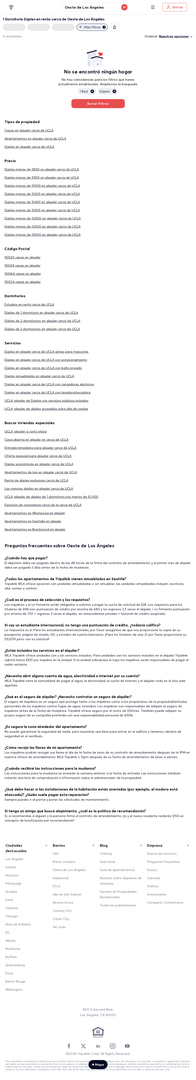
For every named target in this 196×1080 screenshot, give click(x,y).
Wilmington (14, 990)
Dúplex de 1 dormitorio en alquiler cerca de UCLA (41, 313)
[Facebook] (69, 1046)
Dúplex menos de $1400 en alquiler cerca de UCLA (42, 202)
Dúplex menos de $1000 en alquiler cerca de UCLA (42, 186)
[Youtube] (127, 1046)
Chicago (11, 916)
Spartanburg (15, 965)
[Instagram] (112, 1046)
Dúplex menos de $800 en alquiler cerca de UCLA (42, 169)
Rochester (13, 949)
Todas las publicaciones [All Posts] (118, 905)
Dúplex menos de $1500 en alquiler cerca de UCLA (42, 210)
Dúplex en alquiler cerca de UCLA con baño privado (43, 368)
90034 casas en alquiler (22, 265)
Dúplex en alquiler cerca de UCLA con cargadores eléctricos (49, 384)
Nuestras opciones (176, 36)
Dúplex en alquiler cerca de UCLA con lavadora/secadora (47, 392)
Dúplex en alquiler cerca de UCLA (29, 147)
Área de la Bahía (17, 924)
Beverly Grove (63, 902)
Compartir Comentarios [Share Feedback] (165, 902)
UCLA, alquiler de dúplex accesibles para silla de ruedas (46, 409)
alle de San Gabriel (67, 894)
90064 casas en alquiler (23, 274)
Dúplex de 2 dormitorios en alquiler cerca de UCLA (42, 321)
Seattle (10, 867)
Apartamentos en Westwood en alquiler (35, 513)
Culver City (61, 919)
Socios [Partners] (152, 870)
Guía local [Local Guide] (107, 862)
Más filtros (92, 27)
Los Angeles (14, 859)
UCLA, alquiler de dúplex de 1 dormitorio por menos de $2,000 (51, 497)
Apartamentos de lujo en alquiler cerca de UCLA (41, 472)
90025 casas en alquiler (22, 257)
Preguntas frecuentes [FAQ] (163, 862)
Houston (11, 875)
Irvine (9, 900)
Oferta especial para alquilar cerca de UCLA (38, 456)
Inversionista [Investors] (156, 894)
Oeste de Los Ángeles (69, 870)
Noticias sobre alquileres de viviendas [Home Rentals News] (121, 880)
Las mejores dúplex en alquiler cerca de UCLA (39, 488)
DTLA (56, 886)
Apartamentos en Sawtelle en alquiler (33, 521)
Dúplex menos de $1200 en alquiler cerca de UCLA (42, 194)
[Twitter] (83, 1046)
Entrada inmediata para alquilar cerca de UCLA (40, 448)
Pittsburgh (13, 883)
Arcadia (11, 892)
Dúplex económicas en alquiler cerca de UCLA (39, 464)
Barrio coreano (64, 862)
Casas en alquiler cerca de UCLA (29, 130)
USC (56, 853)
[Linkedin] (98, 1046)
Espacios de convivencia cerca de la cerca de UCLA (43, 505)
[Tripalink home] (11, 7)
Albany (10, 941)
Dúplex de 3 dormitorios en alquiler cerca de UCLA (42, 329)
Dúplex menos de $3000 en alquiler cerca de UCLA (42, 235)
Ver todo (59, 927)
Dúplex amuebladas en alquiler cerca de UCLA (39, 376)
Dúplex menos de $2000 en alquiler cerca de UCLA (43, 218)
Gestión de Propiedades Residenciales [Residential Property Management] (118, 894)
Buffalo (11, 957)
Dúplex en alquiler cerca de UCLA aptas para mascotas (46, 352)
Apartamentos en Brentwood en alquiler (35, 529)
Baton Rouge (15, 981)
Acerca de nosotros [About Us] (162, 853)
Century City (62, 911)
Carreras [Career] (153, 878)
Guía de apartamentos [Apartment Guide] (117, 870)
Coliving (106, 853)
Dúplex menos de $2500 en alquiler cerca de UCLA (42, 226)
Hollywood (60, 878)
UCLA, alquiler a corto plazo (26, 431)
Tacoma (11, 908)
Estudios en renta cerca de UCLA (29, 304)
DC (7, 932)
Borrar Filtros (98, 103)
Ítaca (9, 973)
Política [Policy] (152, 886)
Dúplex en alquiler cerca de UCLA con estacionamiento (46, 360)
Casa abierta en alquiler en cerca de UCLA (36, 440)
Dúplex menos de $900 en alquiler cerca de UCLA (42, 177)
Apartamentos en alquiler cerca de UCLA (35, 138)
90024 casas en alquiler (23, 282)
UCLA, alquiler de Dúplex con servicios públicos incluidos (46, 401)
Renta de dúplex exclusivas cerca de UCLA (36, 480)
